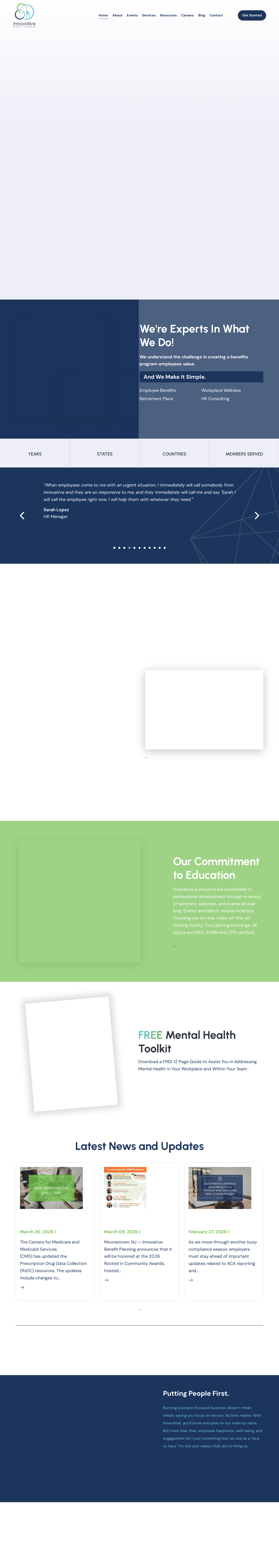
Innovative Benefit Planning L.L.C (77, 1528)
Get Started (252, 15)
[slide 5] (140, 561)
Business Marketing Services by (82, 1537)
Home (103, 15)
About (117, 15)
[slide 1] (119, 561)
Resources (168, 15)
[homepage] (24, 15)
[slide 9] (160, 561)
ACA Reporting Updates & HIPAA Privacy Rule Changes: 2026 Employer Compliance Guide (222, 1225)
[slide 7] (150, 561)
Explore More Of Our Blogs (139, 1341)
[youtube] (260, 1528)
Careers (187, 15)
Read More (34, 1287)
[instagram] (244, 1528)
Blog (201, 15)
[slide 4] (134, 561)
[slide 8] (155, 561)
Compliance (70, 1228)
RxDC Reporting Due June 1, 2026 (51, 1213)
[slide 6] (145, 561)
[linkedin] (252, 1528)
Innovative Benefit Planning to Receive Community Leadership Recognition (134, 1225)
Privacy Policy (187, 1537)
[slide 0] (114, 561)
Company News (121, 1260)
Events (132, 15)
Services (149, 15)
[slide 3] (129, 561)
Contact (216, 15)
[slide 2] (124, 561)
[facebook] (236, 1528)
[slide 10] (165, 561)
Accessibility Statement (225, 1537)
